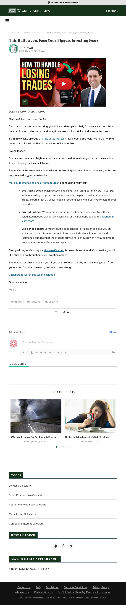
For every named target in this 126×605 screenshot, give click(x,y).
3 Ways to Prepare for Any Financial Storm (33, 437)
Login (112, 332)
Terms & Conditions (75, 587)
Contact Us (24, 587)
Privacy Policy (101, 587)
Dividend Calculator (20, 485)
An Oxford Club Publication (64, 2)
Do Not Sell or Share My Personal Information (84, 592)
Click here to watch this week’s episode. (32, 274)
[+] (67, 352)
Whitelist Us (22, 592)
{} (62, 352)
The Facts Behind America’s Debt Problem (87, 437)
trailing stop (51, 302)
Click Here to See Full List (29, 569)
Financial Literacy (30, 33)
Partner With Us (43, 592)
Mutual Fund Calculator (22, 514)
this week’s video (54, 250)
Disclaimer (52, 587)
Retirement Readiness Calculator (28, 504)
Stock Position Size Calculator (26, 495)
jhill (31, 47)
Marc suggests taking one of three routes (33, 182)
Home (12, 33)
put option (16, 302)
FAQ (38, 587)
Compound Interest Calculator (27, 523)
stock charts (33, 302)
